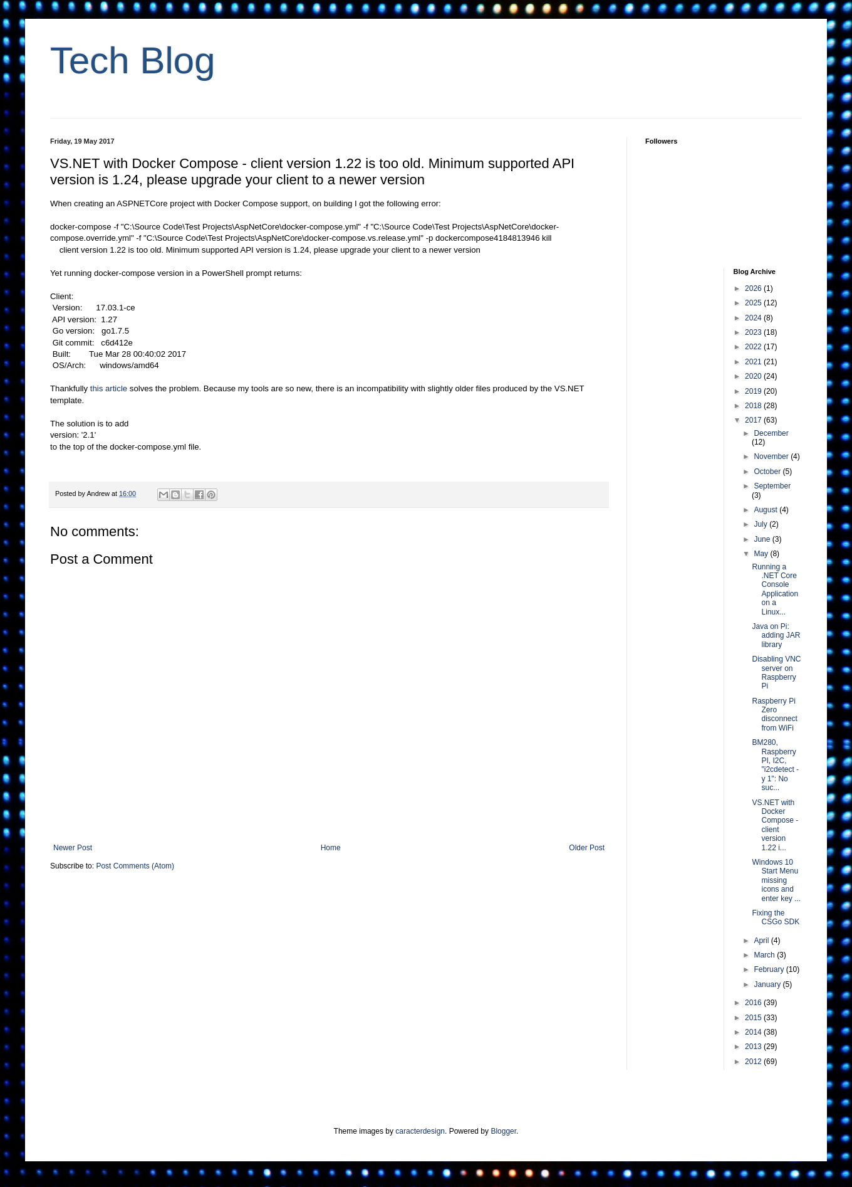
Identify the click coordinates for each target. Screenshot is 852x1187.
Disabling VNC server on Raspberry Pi (776, 672)
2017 (754, 420)
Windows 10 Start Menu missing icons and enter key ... (776, 880)
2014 (754, 1032)
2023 (754, 332)
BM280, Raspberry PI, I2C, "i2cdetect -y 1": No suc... (775, 765)
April (762, 940)
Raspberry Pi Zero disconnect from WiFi (774, 714)
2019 (754, 391)
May (762, 553)
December (771, 433)
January (768, 984)
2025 (754, 302)
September (772, 486)
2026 (754, 288)
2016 (754, 1002)
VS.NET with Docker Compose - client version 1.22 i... (775, 825)
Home (331, 847)
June (763, 539)
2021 (754, 361)
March (765, 955)
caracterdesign (420, 1131)
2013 (754, 1046)
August (766, 509)
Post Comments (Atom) (135, 866)
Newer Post (72, 847)
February (770, 969)
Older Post (587, 847)
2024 (754, 318)
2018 (754, 405)
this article (108, 388)
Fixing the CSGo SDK (775, 917)
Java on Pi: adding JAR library (776, 635)
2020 (754, 376)
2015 (754, 1017)
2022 (754, 346)
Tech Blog (133, 61)
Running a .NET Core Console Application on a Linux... (775, 589)
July (761, 524)
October (768, 471)
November (772, 456)
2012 (754, 1061)
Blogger (503, 1131)
